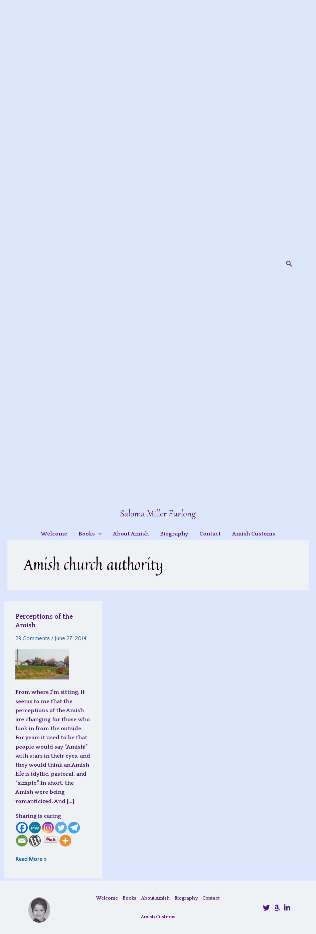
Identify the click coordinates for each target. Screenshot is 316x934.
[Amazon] (276, 907)
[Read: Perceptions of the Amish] (42, 664)
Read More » (30, 859)
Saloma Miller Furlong (158, 514)
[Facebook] (22, 827)
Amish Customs (158, 917)
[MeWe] (35, 827)
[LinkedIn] (287, 907)
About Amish (155, 898)
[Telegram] (74, 827)
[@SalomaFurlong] (266, 907)
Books (129, 898)
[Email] (22, 840)
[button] (289, 264)
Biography (186, 898)
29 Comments (32, 638)
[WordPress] (35, 840)
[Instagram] (48, 827)
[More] (65, 840)
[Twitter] (61, 827)
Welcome (107, 898)
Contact (211, 898)
